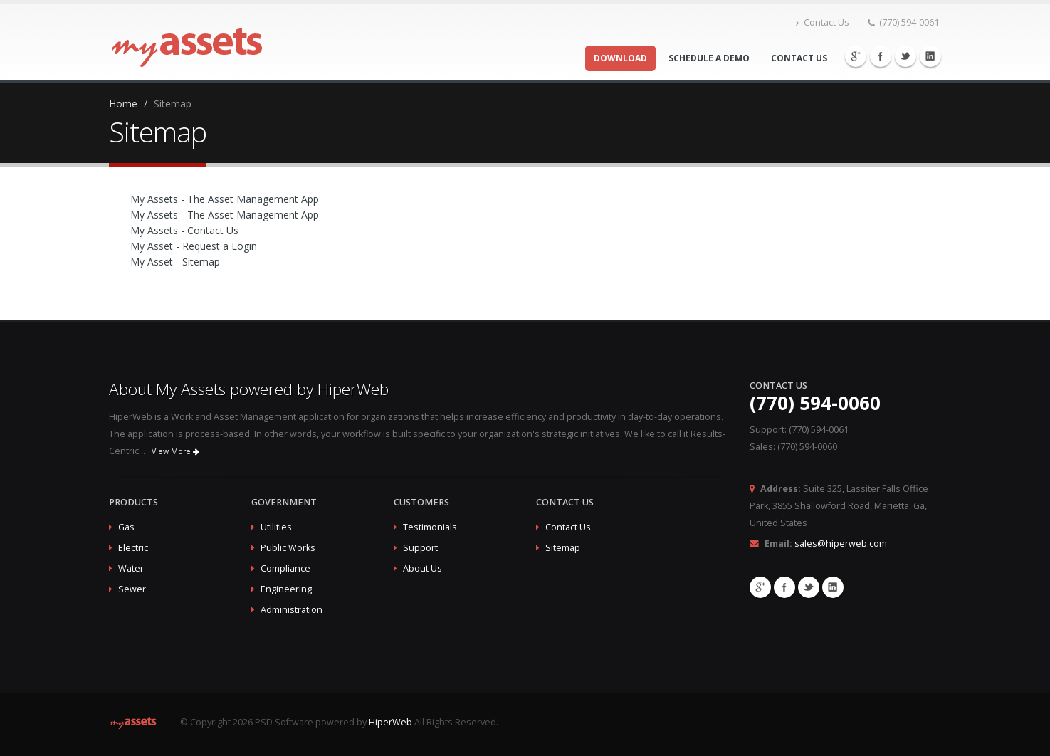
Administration (291, 610)
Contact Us (822, 22)
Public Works (288, 548)
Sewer (132, 589)
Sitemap (562, 548)
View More (175, 451)
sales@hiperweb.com (840, 543)
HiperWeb (390, 722)
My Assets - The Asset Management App (224, 199)
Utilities (276, 527)
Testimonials (430, 527)
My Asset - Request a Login (193, 246)
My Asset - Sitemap (175, 261)
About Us (422, 568)
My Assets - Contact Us (184, 230)
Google (855, 56)
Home (123, 103)
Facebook (880, 56)
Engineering (286, 589)
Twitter (905, 56)
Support (420, 548)
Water (131, 568)
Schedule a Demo (709, 58)
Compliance (285, 568)
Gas (126, 527)
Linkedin (930, 56)
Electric (133, 548)
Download (620, 58)
